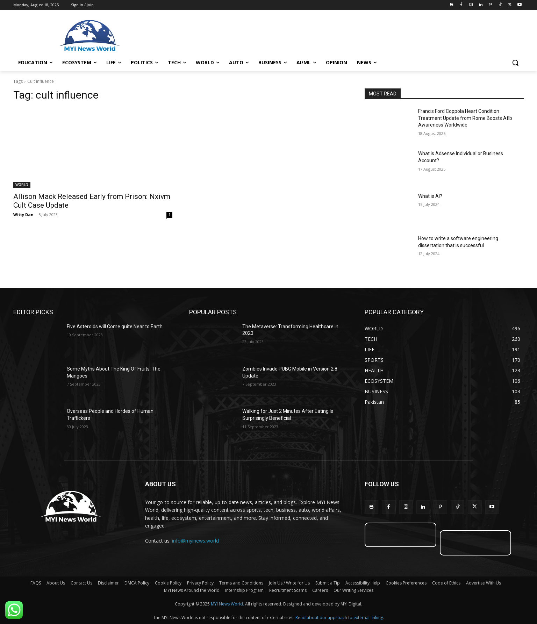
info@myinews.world (195, 540)
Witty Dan (23, 214)
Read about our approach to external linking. (339, 618)
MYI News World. (227, 604)
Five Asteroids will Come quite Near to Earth (115, 326)
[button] (515, 62)
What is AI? (430, 196)
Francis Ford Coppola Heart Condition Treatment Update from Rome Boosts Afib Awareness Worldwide (465, 118)
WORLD (21, 184)
